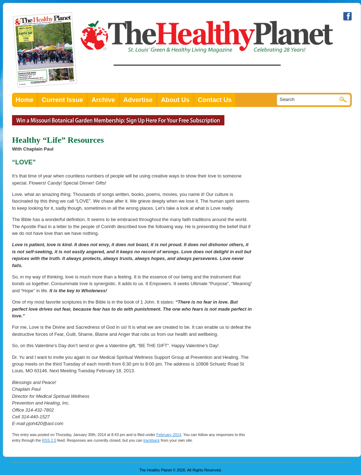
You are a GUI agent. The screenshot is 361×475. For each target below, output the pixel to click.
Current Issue (62, 99)
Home (24, 99)
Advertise (138, 99)
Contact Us (215, 99)
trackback (151, 440)
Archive (103, 99)
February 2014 (168, 434)
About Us (175, 99)
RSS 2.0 (49, 440)
